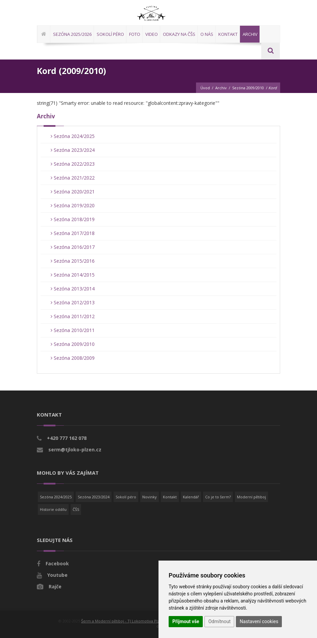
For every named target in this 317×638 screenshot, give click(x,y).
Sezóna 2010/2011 (73, 330)
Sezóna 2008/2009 (73, 358)
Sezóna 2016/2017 (73, 247)
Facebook (57, 563)
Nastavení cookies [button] (259, 621)
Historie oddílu (53, 509)
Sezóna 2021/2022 (73, 177)
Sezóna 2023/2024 (73, 150)
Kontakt (170, 496)
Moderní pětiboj (251, 496)
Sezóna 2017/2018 (73, 233)
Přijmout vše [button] (185, 621)
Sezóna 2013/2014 (73, 288)
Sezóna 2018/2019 (73, 219)
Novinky (149, 496)
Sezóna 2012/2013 (73, 302)
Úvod (205, 87)
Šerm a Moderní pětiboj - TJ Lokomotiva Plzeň (122, 620)
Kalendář (191, 496)
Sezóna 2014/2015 (73, 274)
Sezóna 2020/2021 (73, 191)
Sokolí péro (126, 496)
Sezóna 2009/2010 (248, 87)
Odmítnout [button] (219, 621)
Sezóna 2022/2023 (73, 164)
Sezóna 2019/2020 (73, 205)
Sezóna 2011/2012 (73, 316)
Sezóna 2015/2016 (73, 261)
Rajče (55, 586)
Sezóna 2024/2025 (73, 136)
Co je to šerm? (218, 496)
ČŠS (76, 509)
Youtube (57, 575)
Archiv (221, 87)
